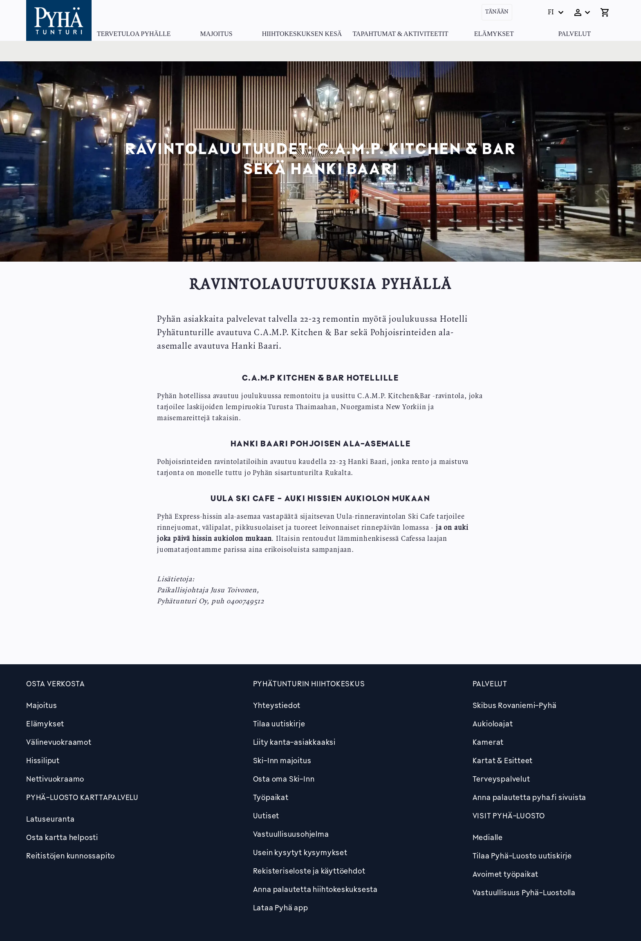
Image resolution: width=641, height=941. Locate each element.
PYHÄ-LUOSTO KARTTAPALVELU (82, 797)
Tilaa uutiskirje (279, 723)
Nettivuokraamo (55, 778)
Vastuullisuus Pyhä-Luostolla (524, 892)
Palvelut (574, 33)
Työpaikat (271, 797)
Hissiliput (43, 760)
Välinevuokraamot (59, 741)
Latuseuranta (50, 818)
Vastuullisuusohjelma (291, 833)
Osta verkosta (55, 683)
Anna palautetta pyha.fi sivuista (530, 797)
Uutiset (266, 815)
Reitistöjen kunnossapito (70, 855)
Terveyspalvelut (501, 778)
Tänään (497, 12)
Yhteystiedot (277, 705)
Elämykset (494, 33)
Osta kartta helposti (62, 837)
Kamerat (488, 741)
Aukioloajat (493, 723)
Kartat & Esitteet (503, 760)
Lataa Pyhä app (280, 907)
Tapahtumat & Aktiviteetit (400, 33)
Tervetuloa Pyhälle (133, 33)
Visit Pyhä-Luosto (509, 815)
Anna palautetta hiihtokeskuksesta (315, 889)
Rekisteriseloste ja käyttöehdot (309, 870)
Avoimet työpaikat (506, 873)
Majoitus (216, 33)
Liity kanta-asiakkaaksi (294, 741)
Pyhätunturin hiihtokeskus (309, 683)
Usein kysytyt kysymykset (300, 852)
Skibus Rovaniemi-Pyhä (515, 705)
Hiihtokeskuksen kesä (302, 33)
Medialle (488, 837)
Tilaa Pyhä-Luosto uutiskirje (522, 855)
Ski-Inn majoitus (282, 760)
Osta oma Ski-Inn (284, 778)
